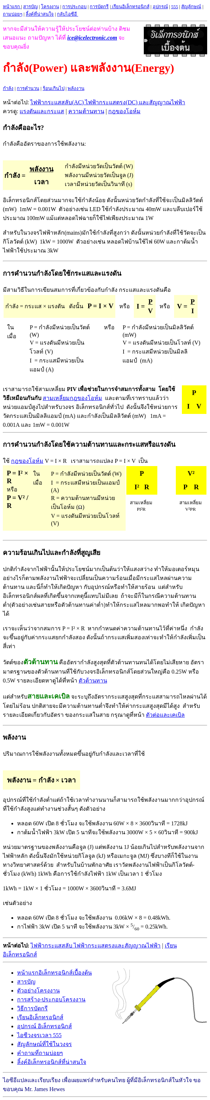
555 (174, 6)
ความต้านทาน (86, 111)
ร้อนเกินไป (53, 88)
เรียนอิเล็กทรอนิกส (130, 6)
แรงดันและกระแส (42, 111)
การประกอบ (74, 6)
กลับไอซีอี (67, 14)
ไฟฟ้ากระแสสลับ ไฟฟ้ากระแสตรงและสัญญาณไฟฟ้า (96, 945)
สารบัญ (30, 6)
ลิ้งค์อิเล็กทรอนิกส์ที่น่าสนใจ (51, 1062)
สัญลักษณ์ (191, 6)
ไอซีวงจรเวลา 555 (39, 1035)
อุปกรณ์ (160, 6)
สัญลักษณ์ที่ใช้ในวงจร (44, 1044)
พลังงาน (76, 88)
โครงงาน (50, 6)
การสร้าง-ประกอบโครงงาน (51, 999)
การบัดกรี (99, 6)
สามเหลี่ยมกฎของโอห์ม (72, 398)
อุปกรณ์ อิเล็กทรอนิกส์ (44, 1026)
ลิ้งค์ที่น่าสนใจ (40, 14)
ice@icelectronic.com (92, 38)
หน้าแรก (12, 6)
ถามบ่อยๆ (12, 14)
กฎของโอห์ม (124, 111)
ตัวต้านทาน (93, 681)
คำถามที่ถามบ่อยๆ (40, 1053)
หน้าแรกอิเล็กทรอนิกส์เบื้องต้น (54, 973)
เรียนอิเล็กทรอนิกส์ (40, 1017)
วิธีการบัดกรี (32, 1008)
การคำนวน (28, 88)
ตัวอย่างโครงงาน (38, 991)
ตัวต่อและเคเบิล (165, 715)
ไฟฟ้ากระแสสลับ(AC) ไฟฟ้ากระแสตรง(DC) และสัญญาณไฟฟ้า (107, 102)
